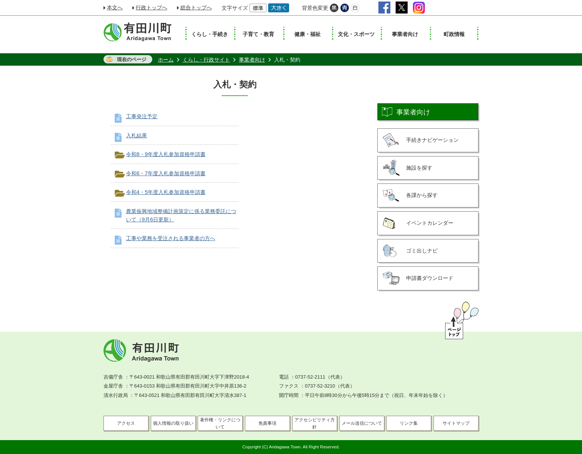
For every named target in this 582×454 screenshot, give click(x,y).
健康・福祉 (307, 34)
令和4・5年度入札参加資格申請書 (166, 192)
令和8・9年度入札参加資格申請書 (166, 154)
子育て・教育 (258, 34)
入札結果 (136, 135)
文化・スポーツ (356, 34)
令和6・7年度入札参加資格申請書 (166, 173)
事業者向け (405, 34)
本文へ (115, 8)
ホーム (166, 60)
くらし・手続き (209, 34)
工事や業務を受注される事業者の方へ (170, 238)
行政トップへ (151, 8)
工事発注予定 (142, 116)
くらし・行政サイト (206, 60)
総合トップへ (196, 8)
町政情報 (454, 34)
